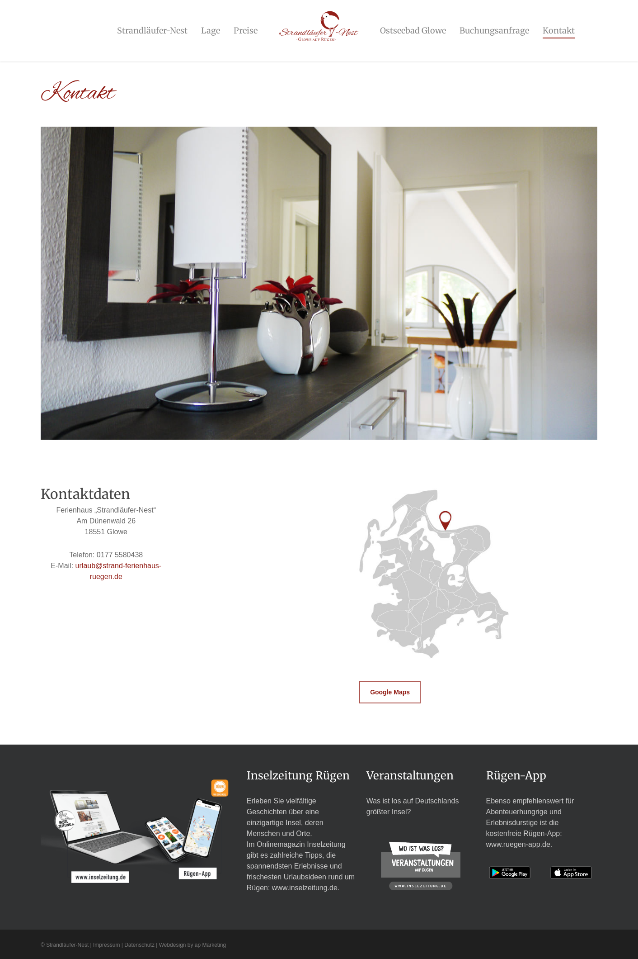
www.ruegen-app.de (518, 844)
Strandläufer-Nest (67, 945)
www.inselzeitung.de (305, 888)
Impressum (106, 945)
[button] (390, 692)
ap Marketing (210, 945)
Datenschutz (139, 945)
